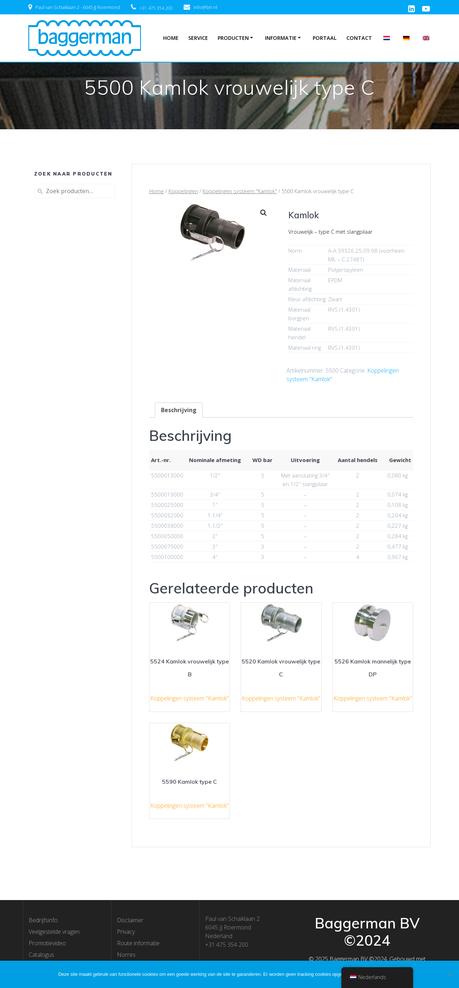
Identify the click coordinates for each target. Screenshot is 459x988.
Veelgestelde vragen (54, 932)
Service (198, 37)
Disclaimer (130, 920)
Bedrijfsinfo (43, 920)
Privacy (126, 932)
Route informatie (138, 943)
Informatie (281, 37)
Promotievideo (47, 943)
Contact (359, 37)
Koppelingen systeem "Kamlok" (240, 191)
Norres (126, 955)
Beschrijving (179, 410)
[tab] (179, 410)
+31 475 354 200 (156, 8)
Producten (233, 37)
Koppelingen (183, 191)
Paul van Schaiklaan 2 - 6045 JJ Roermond (78, 7)
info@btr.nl (205, 7)
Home (171, 37)
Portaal (325, 37)
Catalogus (41, 955)
